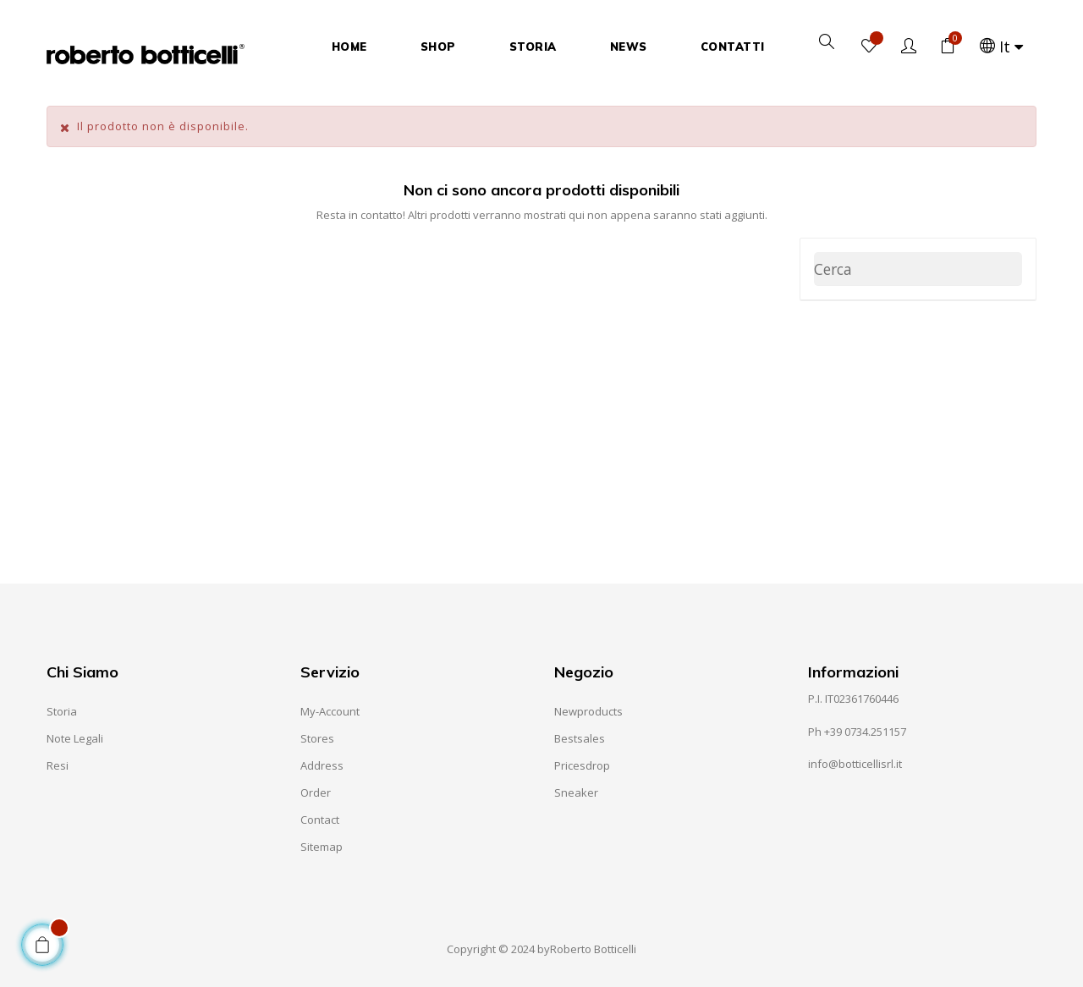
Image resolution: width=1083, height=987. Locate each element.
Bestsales (579, 738)
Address (322, 765)
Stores (317, 738)
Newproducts (588, 711)
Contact (319, 819)
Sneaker (576, 792)
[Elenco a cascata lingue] (1002, 46)
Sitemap (321, 846)
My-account (330, 711)
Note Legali (75, 738)
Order (315, 792)
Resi (58, 765)
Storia (62, 711)
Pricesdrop (582, 765)
